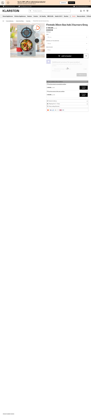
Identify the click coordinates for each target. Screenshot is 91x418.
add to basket (64, 56)
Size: (47, 34)
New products (81, 16)
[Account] (81, 11)
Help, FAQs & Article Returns (82, 6)
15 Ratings (48, 31)
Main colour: (49, 47)
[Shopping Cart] (87, 11)
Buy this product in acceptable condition (57, 84)
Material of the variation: (52, 40)
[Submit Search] (30, 11)
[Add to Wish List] (86, 56)
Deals (73, 16)
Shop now (71, 2)
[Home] (4, 20)
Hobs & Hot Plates (20, 20)
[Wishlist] (84, 11)
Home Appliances (10, 20)
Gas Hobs (28, 20)
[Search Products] (50, 11)
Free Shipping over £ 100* (26, 6)
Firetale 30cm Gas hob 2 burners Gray (41, 20)
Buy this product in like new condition (56, 91)
